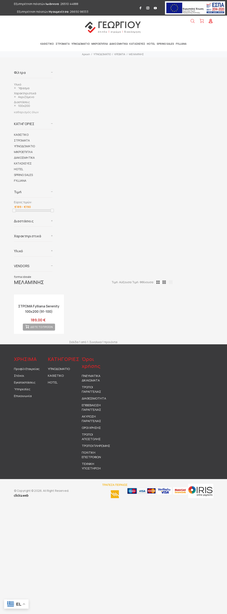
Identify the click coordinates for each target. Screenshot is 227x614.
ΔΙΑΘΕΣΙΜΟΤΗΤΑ (94, 401)
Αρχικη (86, 54)
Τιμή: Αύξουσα (141, 282)
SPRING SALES (23, 175)
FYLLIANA (20, 181)
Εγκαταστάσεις (25, 385)
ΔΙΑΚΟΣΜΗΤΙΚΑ (24, 158)
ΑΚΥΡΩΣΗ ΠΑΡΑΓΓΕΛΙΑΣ (91, 421)
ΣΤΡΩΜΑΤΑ (22, 140)
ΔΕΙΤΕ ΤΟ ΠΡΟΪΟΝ (41, 330)
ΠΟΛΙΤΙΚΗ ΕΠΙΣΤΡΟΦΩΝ (91, 457)
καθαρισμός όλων (26, 112)
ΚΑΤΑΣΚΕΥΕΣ (23, 163)
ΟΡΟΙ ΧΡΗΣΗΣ (91, 430)
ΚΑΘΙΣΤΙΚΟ (21, 135)
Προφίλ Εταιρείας (27, 372)
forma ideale (22, 277)
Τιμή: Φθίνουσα (161, 282)
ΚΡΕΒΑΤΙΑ (119, 54)
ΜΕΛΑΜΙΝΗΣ (136, 54)
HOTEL (18, 169)
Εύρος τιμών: (23, 202)
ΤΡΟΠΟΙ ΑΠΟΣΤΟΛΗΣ (91, 439)
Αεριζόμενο (26, 97)
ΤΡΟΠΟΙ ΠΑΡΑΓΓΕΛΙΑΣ (91, 392)
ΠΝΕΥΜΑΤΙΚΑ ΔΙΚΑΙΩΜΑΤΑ (91, 381)
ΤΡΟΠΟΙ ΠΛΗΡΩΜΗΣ (96, 448)
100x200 (24, 106)
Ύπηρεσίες (22, 392)
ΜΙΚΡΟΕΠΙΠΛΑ (23, 152)
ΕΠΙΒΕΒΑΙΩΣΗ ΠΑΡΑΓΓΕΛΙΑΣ (91, 410)
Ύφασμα (24, 88)
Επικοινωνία (23, 399)
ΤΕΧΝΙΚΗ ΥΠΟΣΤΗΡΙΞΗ (91, 468)
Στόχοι (19, 378)
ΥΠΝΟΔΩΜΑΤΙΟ (102, 54)
